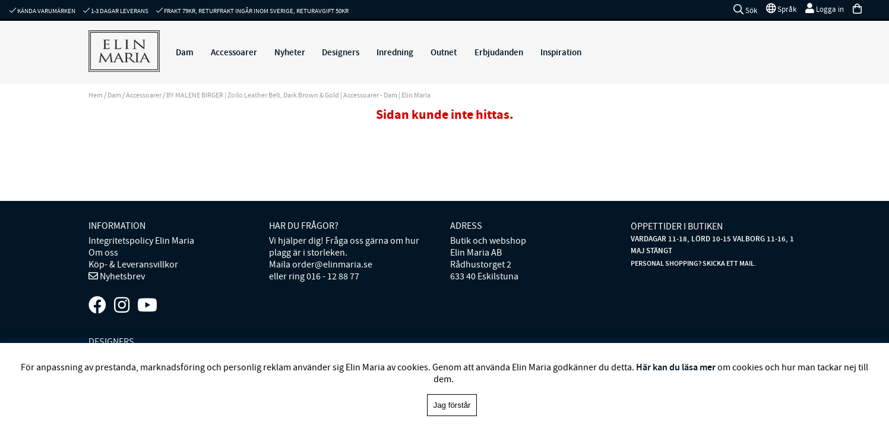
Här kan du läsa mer (676, 367)
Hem (95, 95)
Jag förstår (452, 405)
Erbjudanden (498, 52)
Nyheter (289, 52)
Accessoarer (234, 52)
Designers (340, 52)
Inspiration (560, 52)
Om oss (103, 253)
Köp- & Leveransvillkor (133, 264)
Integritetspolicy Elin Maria (141, 241)
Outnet (444, 52)
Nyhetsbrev (121, 276)
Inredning (395, 52)
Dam (185, 52)
